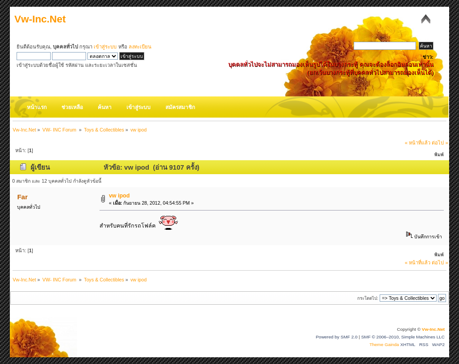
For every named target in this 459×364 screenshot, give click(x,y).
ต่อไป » (440, 142)
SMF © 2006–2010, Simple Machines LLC (403, 336)
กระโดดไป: (367, 298)
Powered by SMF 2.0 (336, 336)
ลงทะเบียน (140, 46)
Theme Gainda (384, 344)
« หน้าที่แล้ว (417, 142)
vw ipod (119, 196)
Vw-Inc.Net (40, 19)
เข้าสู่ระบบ (105, 46)
